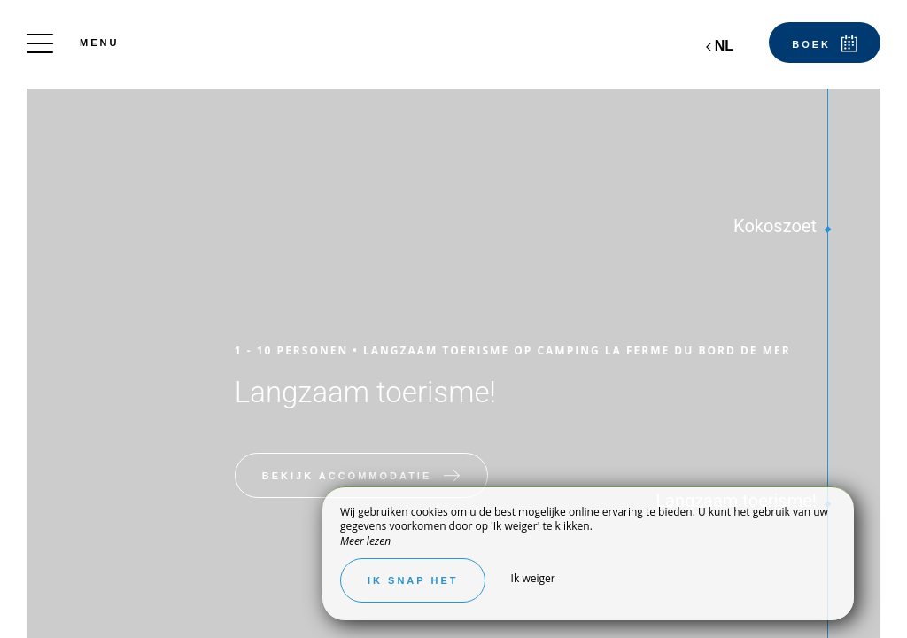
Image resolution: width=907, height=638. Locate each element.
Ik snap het (413, 580)
